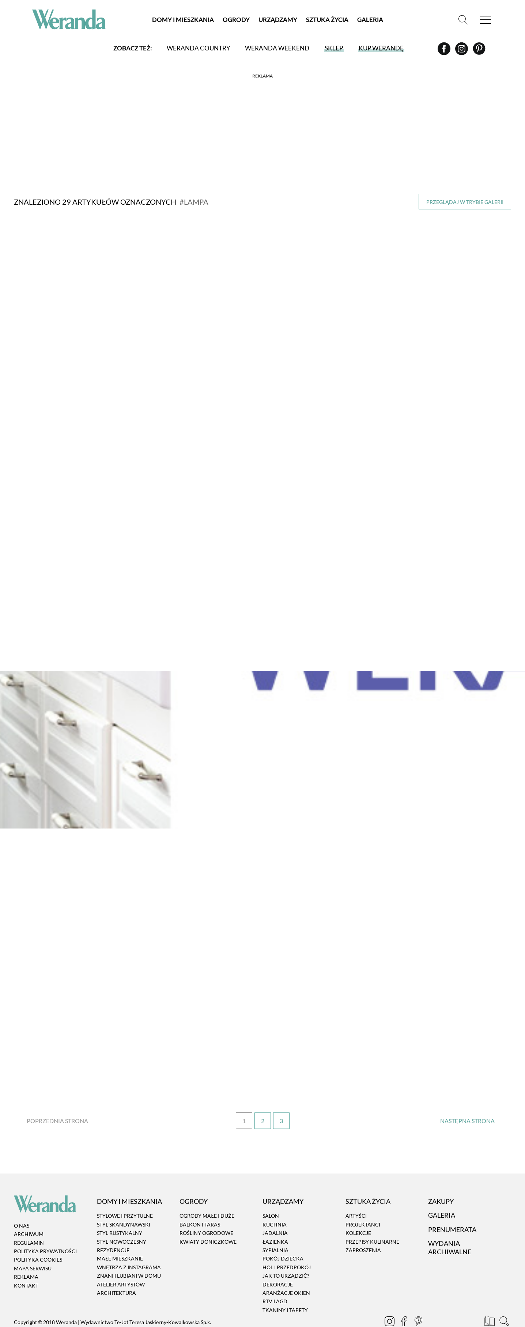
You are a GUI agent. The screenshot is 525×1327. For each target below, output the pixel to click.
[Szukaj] (462, 20)
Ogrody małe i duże (207, 1194)
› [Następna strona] (467, 1099)
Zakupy (441, 1179)
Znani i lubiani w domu (129, 1254)
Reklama (26, 1255)
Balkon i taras (200, 1202)
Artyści (356, 1194)
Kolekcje (358, 1211)
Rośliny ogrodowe (206, 1211)
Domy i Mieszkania (183, 20)
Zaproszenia (363, 1228)
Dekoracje (277, 1262)
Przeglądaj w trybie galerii (464, 202)
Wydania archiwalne (449, 1225)
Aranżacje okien (286, 1270)
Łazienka (275, 1219)
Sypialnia (275, 1228)
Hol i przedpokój (286, 1245)
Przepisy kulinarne (372, 1219)
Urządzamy (277, 20)
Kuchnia (274, 1202)
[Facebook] (444, 51)
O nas (21, 1203)
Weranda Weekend (277, 48)
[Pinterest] (479, 51)
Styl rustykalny (119, 1211)
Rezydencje (113, 1228)
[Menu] (485, 20)
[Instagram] (462, 51)
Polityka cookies (38, 1238)
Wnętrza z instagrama (129, 1245)
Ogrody (236, 20)
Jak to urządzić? (285, 1254)
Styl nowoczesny (121, 1219)
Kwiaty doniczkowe (208, 1219)
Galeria (370, 20)
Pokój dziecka (282, 1236)
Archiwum (29, 1212)
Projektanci (362, 1202)
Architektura (116, 1270)
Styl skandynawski (123, 1202)
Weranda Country (198, 48)
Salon (270, 1194)
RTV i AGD (274, 1279)
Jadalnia (275, 1211)
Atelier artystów (121, 1262)
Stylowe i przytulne (125, 1194)
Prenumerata (452, 1207)
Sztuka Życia (327, 20)
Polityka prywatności (45, 1229)
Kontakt (26, 1263)
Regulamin (29, 1220)
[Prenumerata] (490, 1300)
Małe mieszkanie (120, 1236)
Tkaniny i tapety (285, 1288)
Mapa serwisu (33, 1246)
